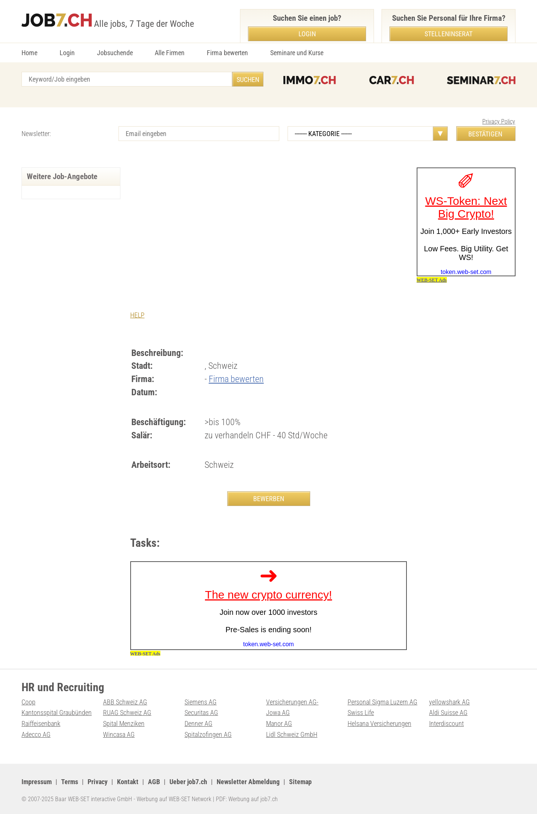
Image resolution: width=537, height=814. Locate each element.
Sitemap (300, 782)
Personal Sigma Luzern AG (382, 702)
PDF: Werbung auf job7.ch (247, 799)
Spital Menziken (124, 723)
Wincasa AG (119, 734)
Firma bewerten (227, 53)
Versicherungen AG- (292, 702)
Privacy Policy (498, 121)
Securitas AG (201, 713)
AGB (154, 782)
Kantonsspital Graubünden (57, 713)
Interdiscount (446, 723)
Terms (69, 782)
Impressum (37, 782)
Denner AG (198, 723)
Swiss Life (361, 713)
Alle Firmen (170, 53)
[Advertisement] (268, 224)
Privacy (98, 782)
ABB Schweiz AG (125, 702)
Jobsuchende (115, 53)
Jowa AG (278, 713)
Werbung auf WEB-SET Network (174, 799)
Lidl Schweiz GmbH (291, 734)
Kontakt (127, 782)
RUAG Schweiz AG (127, 713)
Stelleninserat (448, 34)
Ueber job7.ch (188, 782)
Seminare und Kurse (296, 53)
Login (67, 53)
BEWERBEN (268, 499)
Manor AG (279, 723)
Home (29, 53)
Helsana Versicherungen (379, 723)
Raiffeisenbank (41, 723)
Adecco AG (36, 734)
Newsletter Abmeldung (248, 782)
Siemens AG (201, 702)
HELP (137, 315)
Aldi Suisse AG (448, 713)
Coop (28, 702)
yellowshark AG (449, 702)
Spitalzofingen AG (208, 734)
